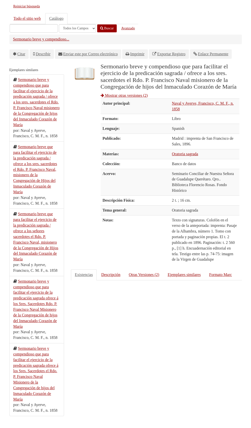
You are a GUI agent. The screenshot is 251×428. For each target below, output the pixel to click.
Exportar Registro (171, 54)
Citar (21, 54)
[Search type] (77, 28)
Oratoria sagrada (185, 154)
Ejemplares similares (184, 274)
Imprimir (137, 54)
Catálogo (56, 18)
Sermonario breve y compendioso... (41, 39)
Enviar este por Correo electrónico (90, 54)
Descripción (110, 274)
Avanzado (128, 28)
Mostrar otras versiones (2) (124, 95)
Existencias (84, 274)
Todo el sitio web (27, 18)
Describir (43, 54)
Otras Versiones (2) (144, 274)
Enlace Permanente (213, 54)
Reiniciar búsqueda (26, 6)
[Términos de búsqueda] (34, 28)
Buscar (107, 28)
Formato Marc (220, 274)
